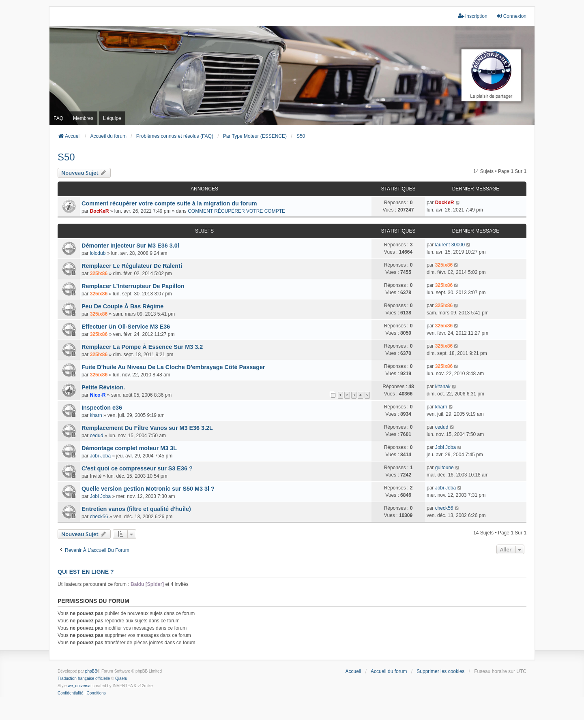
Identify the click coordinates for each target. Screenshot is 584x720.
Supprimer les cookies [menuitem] (440, 671)
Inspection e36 (102, 407)
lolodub (98, 253)
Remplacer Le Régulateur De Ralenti (132, 266)
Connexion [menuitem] (511, 16)
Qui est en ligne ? (86, 571)
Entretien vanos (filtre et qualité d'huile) (136, 509)
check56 (99, 516)
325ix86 (98, 273)
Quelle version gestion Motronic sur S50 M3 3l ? (148, 488)
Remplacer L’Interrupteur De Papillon (133, 286)
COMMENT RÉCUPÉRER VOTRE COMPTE (236, 211)
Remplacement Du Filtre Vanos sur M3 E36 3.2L (147, 428)
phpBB (91, 671)
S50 (66, 157)
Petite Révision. (103, 387)
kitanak (443, 386)
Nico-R (98, 395)
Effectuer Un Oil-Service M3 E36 (126, 326)
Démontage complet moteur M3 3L (129, 448)
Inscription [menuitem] (472, 16)
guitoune (444, 467)
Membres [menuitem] (83, 118)
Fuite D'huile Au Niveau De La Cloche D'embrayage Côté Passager (173, 367)
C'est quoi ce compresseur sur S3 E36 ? (137, 468)
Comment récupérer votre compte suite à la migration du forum (169, 203)
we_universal (79, 686)
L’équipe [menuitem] (112, 118)
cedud (96, 435)
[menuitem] (70, 693)
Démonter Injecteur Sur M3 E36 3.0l (130, 245)
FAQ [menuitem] (58, 118)
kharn (96, 415)
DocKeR (99, 211)
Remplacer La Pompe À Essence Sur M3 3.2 (142, 347)
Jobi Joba (100, 456)
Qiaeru (121, 678)
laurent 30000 (450, 245)
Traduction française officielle (84, 678)
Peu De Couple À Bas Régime (122, 306)
